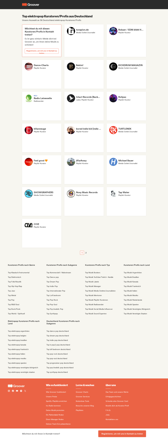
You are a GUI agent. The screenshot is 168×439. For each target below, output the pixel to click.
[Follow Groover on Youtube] (17, 391)
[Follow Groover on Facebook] (13, 391)
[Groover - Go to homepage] (27, 386)
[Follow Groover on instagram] (9, 391)
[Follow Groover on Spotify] (21, 391)
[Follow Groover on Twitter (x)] (25, 391)
